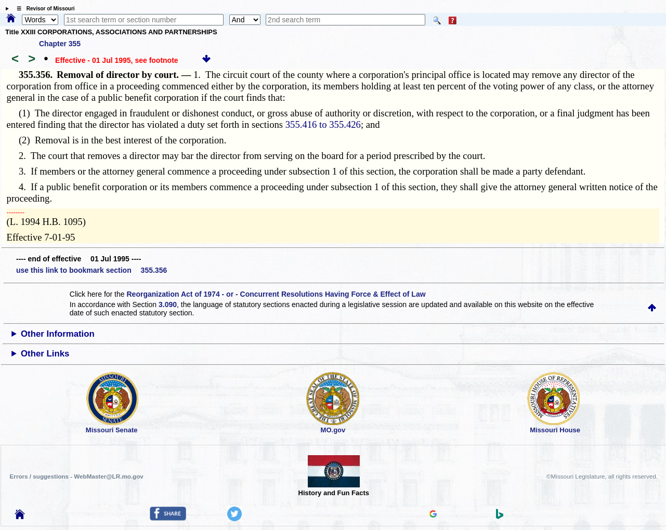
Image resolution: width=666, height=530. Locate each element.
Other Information (58, 334)
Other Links (45, 354)
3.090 (168, 304)
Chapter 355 (60, 43)
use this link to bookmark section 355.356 (91, 270)
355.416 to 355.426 (323, 124)
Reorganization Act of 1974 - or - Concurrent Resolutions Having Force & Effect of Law (275, 294)
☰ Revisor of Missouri (43, 8)
